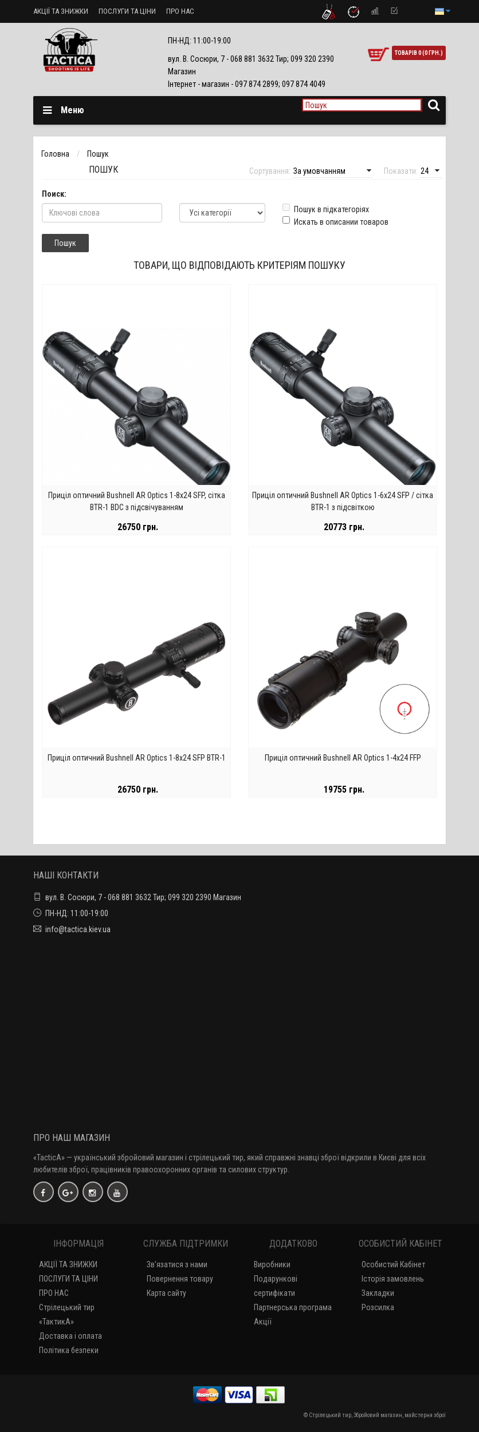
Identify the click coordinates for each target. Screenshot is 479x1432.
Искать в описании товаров (335, 221)
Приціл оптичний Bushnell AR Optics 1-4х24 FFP (343, 757)
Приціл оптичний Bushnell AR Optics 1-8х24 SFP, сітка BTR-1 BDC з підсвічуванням (136, 501)
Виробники (272, 1264)
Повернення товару (180, 1278)
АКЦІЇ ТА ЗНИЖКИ (60, 11)
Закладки (378, 1293)
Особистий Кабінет (393, 1264)
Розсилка (378, 1307)
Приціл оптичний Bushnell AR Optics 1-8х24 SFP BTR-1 (137, 757)
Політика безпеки (69, 1350)
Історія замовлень (393, 1278)
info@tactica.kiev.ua (78, 929)
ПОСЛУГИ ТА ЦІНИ (127, 11)
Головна (55, 153)
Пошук (98, 153)
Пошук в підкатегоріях (325, 209)
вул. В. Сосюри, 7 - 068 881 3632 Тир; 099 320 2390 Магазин (143, 897)
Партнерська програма (293, 1307)
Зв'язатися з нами (177, 1264)
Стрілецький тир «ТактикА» (67, 1314)
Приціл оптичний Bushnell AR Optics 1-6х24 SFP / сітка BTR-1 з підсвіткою (342, 501)
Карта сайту (166, 1293)
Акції (263, 1321)
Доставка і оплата (70, 1335)
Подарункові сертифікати (275, 1286)
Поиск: (54, 193)
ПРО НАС (180, 11)
